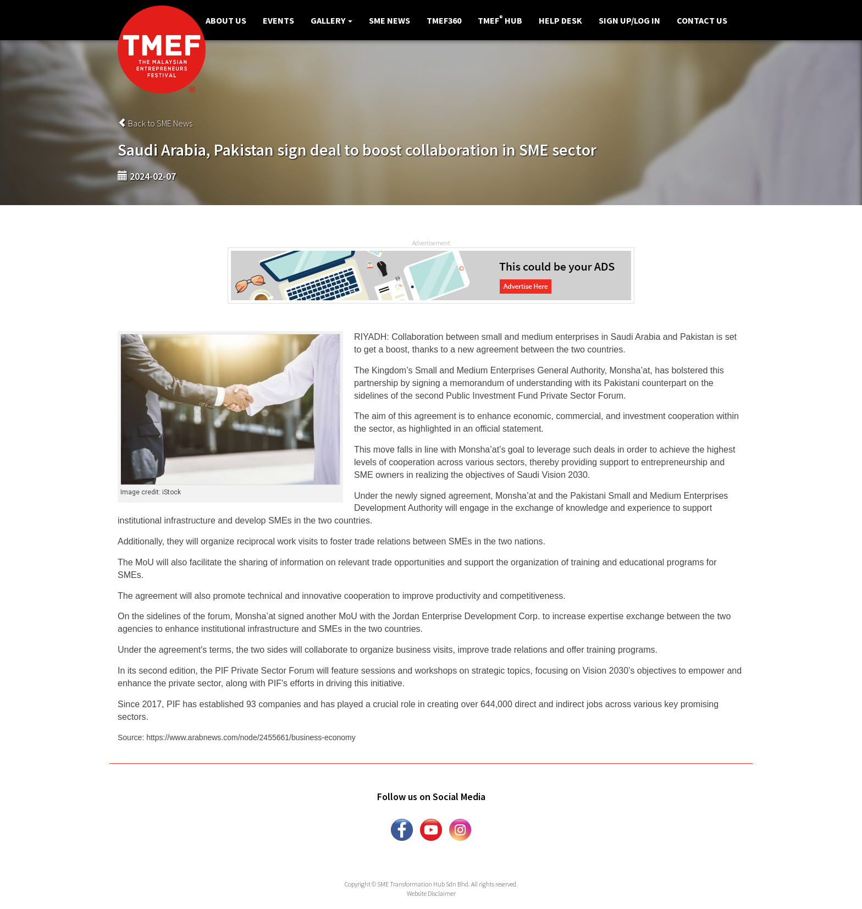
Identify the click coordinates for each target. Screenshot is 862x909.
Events (278, 20)
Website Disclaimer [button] (431, 893)
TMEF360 (444, 20)
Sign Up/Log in (629, 20)
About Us (226, 20)
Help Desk (560, 20)
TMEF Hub (500, 20)
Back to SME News (155, 123)
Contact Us (702, 20)
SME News (389, 20)
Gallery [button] (331, 20)
